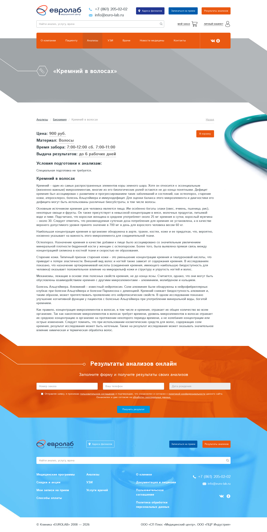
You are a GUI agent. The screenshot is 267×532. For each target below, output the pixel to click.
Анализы (92, 41)
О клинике (144, 474)
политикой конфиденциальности (187, 394)
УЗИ (110, 41)
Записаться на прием (183, 11)
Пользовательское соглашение (150, 492)
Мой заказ (184, 24)
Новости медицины (152, 41)
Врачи (126, 41)
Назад (210, 120)
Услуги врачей (97, 490)
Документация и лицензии (156, 482)
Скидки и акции (48, 482)
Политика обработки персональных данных (152, 504)
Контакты (180, 41)
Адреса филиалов (152, 11)
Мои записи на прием (52, 490)
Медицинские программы (55, 474)
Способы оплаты (49, 498)
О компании (48, 41)
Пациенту (71, 41)
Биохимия (60, 120)
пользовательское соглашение (97, 394)
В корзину (205, 134)
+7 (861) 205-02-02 (111, 9)
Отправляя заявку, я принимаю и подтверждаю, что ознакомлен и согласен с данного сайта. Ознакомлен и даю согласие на (132, 395)
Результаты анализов (216, 11)
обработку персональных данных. (152, 397)
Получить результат (133, 409)
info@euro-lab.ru (109, 15)
